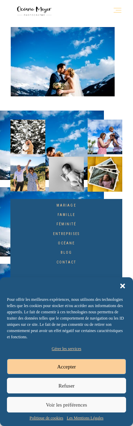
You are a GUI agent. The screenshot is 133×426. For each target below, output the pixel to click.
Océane (66, 243)
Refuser (67, 386)
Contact (66, 262)
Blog (66, 252)
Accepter (66, 367)
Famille (66, 215)
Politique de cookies (46, 418)
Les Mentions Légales (85, 418)
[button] (122, 285)
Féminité (66, 224)
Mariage (66, 205)
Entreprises (66, 234)
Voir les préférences (66, 405)
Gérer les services (66, 348)
